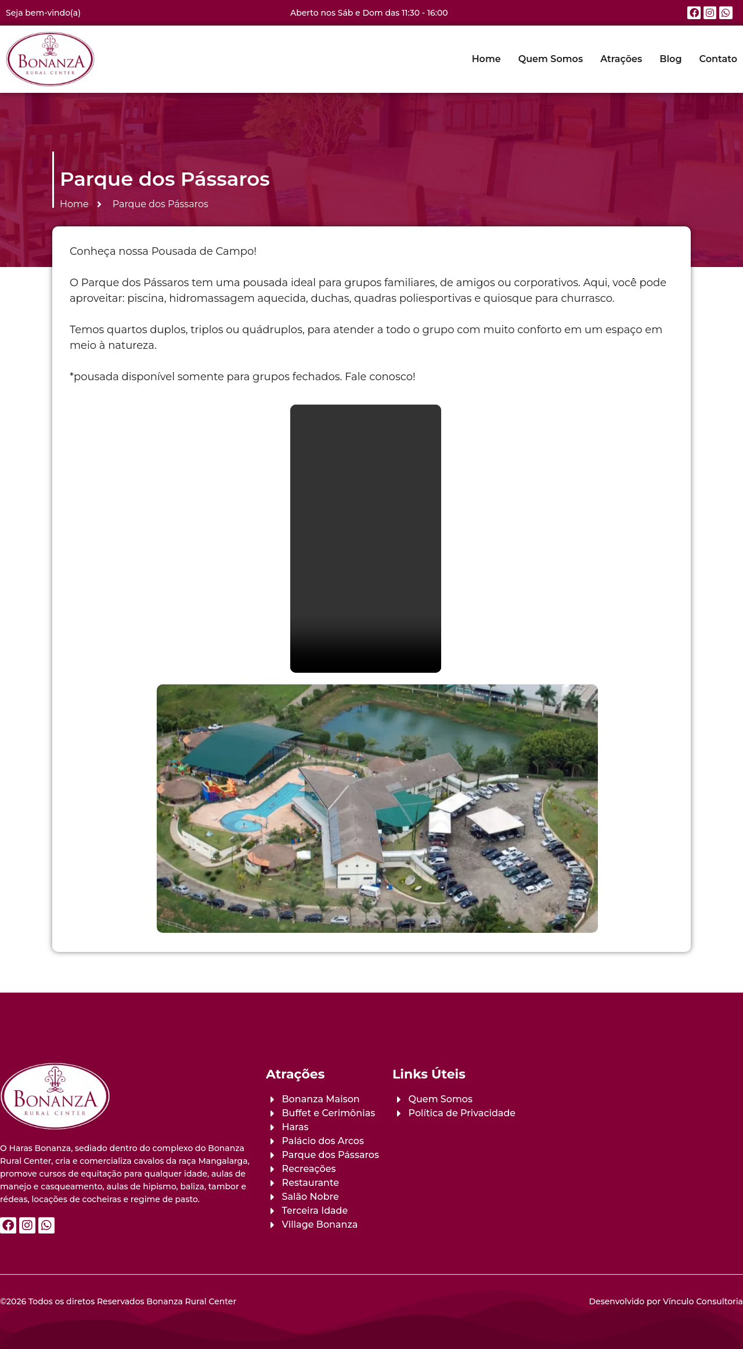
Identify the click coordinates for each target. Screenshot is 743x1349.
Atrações (621, 58)
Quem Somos (550, 58)
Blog (670, 58)
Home (486, 58)
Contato (718, 58)
